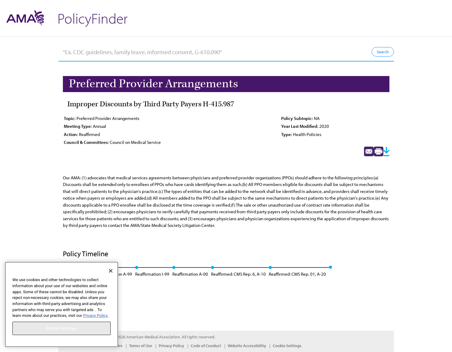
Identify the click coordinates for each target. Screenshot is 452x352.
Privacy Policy (171, 345)
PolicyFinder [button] (92, 18)
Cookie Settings (287, 345)
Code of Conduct (206, 345)
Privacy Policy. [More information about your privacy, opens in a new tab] (95, 315)
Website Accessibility (247, 345)
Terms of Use (140, 345)
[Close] (110, 270)
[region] (61, 304)
